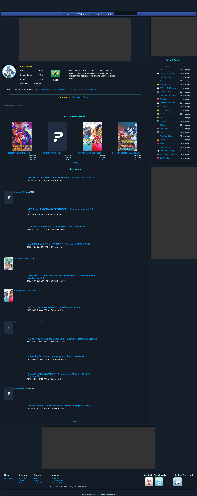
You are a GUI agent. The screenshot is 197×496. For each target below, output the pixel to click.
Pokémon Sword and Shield (25, 290)
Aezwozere (164, 81)
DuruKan (163, 99)
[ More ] (75, 163)
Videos (76, 97)
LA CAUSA (164, 106)
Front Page (8, 478)
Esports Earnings (57, 480)
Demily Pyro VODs (167, 73)
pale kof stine (165, 147)
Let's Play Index (57, 483)
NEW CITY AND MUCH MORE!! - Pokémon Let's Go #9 (54, 307)
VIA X (162, 143)
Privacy (37, 480)
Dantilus (163, 140)
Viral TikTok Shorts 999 (168, 154)
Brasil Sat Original (166, 136)
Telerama (163, 117)
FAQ (36, 478)
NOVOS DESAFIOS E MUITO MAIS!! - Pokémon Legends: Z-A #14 (60, 405)
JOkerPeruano (165, 92)
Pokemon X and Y (21, 259)
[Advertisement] (75, 39)
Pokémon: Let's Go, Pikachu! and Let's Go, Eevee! (33, 322)
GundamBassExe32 (167, 103)
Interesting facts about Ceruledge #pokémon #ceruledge (56, 356)
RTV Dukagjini (165, 110)
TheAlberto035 (165, 84)
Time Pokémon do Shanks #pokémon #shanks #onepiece (56, 227)
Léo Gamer (164, 121)
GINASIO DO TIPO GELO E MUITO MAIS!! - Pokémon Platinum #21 (61, 177)
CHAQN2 (163, 70)
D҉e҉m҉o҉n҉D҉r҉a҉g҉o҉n (165, 77)
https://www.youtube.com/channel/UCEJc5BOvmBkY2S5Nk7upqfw (68, 89)
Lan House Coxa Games (169, 114)
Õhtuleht (163, 125)
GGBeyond (55, 478)
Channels (23, 478)
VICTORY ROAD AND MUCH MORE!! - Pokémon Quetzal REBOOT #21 (62, 339)
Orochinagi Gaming (167, 151)
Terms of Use (39, 483)
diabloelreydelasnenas (168, 95)
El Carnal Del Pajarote (168, 88)
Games (86, 97)
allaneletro (164, 128)
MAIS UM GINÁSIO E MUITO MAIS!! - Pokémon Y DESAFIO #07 (59, 244)
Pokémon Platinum (21, 192)
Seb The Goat (165, 158)
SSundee (163, 132)
